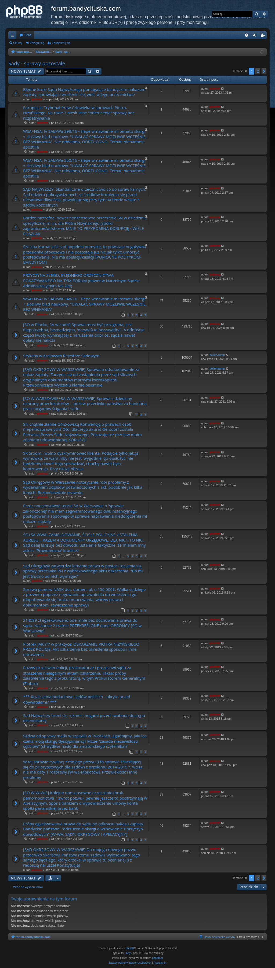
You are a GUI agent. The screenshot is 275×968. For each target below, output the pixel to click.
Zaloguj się (37, 43)
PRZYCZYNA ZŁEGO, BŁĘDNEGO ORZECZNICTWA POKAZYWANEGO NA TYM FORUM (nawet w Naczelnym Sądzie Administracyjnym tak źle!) (81, 280)
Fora (27, 35)
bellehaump (217, 354)
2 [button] (258, 71)
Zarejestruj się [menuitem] (264, 36)
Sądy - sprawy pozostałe (36, 63)
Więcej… (13, 36)
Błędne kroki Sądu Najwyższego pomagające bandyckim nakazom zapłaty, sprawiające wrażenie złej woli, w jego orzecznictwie (84, 92)
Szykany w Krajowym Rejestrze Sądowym (61, 355)
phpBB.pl (157, 957)
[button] (264, 71)
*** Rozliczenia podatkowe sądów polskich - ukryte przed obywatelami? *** (76, 699)
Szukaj (17, 43)
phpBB (130, 948)
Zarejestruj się (61, 43)
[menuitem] (247, 35)
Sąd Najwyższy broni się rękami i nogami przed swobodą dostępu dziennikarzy (84, 718)
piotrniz (36, 99)
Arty (128, 953)
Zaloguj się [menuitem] (256, 36)
